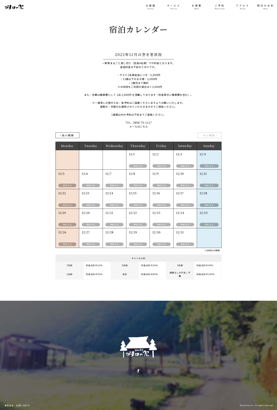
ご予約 (219, 7)
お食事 (196, 7)
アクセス (242, 7)
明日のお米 (265, 7)
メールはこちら (138, 126)
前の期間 (66, 135)
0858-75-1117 (142, 122)
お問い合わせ (23, 405)
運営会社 (9, 405)
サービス (173, 7)
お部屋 (150, 7)
